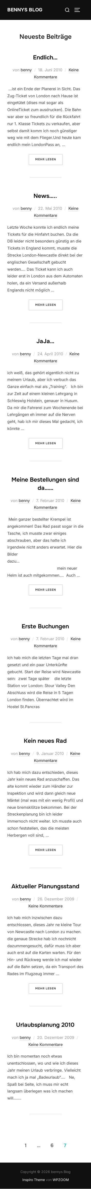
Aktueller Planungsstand (45, 886)
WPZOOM (61, 1180)
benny (26, 69)
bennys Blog (24, 10)
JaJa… (45, 341)
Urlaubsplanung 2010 (45, 1024)
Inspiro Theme (33, 1180)
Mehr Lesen (49, 159)
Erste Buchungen (45, 626)
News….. (45, 196)
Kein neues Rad (45, 740)
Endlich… (45, 57)
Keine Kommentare (45, 906)
